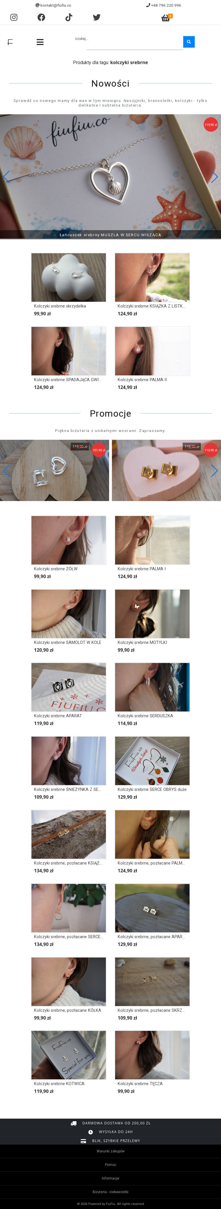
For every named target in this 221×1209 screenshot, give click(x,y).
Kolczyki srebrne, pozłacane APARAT (153, 936)
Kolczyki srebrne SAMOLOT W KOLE (67, 642)
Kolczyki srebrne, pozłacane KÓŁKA (67, 1010)
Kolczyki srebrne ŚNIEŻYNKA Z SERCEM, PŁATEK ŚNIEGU (88, 789)
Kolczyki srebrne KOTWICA (59, 1083)
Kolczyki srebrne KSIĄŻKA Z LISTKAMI (154, 306)
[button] (214, 176)
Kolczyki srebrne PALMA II (142, 379)
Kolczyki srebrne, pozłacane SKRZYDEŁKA (157, 1010)
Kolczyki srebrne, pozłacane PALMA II (153, 863)
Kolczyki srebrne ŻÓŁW (56, 569)
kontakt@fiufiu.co (55, 5)
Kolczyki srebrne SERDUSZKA (145, 716)
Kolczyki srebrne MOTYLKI (142, 642)
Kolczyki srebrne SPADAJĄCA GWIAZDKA (73, 379)
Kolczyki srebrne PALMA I (142, 569)
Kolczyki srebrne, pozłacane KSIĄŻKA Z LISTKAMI (81, 863)
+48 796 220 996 (166, 5)
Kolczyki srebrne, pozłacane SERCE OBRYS (74, 936)
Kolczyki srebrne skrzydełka (60, 306)
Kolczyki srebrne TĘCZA (140, 1083)
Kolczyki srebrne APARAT (58, 716)
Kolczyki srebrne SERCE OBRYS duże (152, 789)
